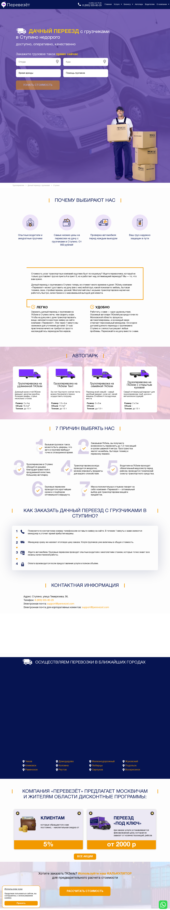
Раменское (31, 770)
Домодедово (66, 761)
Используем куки (13, 889)
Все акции (85, 856)
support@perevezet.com (60, 604)
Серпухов (97, 770)
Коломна (64, 766)
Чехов (28, 761)
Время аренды (26, 73)
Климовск (30, 766)
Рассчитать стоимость (85, 891)
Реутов (63, 770)
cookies (8, 898)
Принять (21, 903)
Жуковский (131, 761)
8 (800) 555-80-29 (44, 600)
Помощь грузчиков (75, 73)
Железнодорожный (103, 761)
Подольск (131, 766)
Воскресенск (132, 770)
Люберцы (97, 766)
